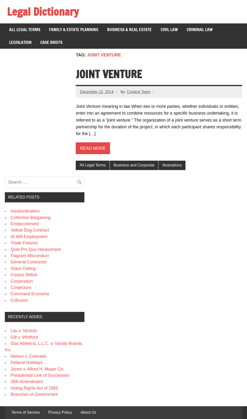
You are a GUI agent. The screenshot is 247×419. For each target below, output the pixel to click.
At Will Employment (29, 236)
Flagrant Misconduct (30, 255)
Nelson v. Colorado (28, 356)
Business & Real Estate (129, 30)
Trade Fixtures (24, 242)
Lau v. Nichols (24, 330)
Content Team (139, 92)
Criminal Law (200, 30)
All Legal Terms (24, 30)
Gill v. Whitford (24, 337)
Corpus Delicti (24, 274)
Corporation (22, 281)
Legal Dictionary (43, 11)
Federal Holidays (26, 362)
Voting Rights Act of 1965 (34, 388)
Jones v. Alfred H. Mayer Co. (37, 369)
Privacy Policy (60, 412)
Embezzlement (25, 223)
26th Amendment (27, 381)
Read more (93, 148)
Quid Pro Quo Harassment (36, 249)
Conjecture (21, 287)
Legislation (20, 42)
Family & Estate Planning (73, 30)
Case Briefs (51, 42)
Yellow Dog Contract (30, 230)
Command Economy (30, 293)
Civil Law (169, 30)
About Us (88, 412)
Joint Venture (109, 74)
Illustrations (172, 165)
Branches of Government (34, 394)
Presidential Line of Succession (40, 375)
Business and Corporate (134, 165)
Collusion (19, 300)
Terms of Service (25, 412)
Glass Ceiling (23, 268)
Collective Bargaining (30, 217)
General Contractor (29, 262)
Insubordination (25, 211)
